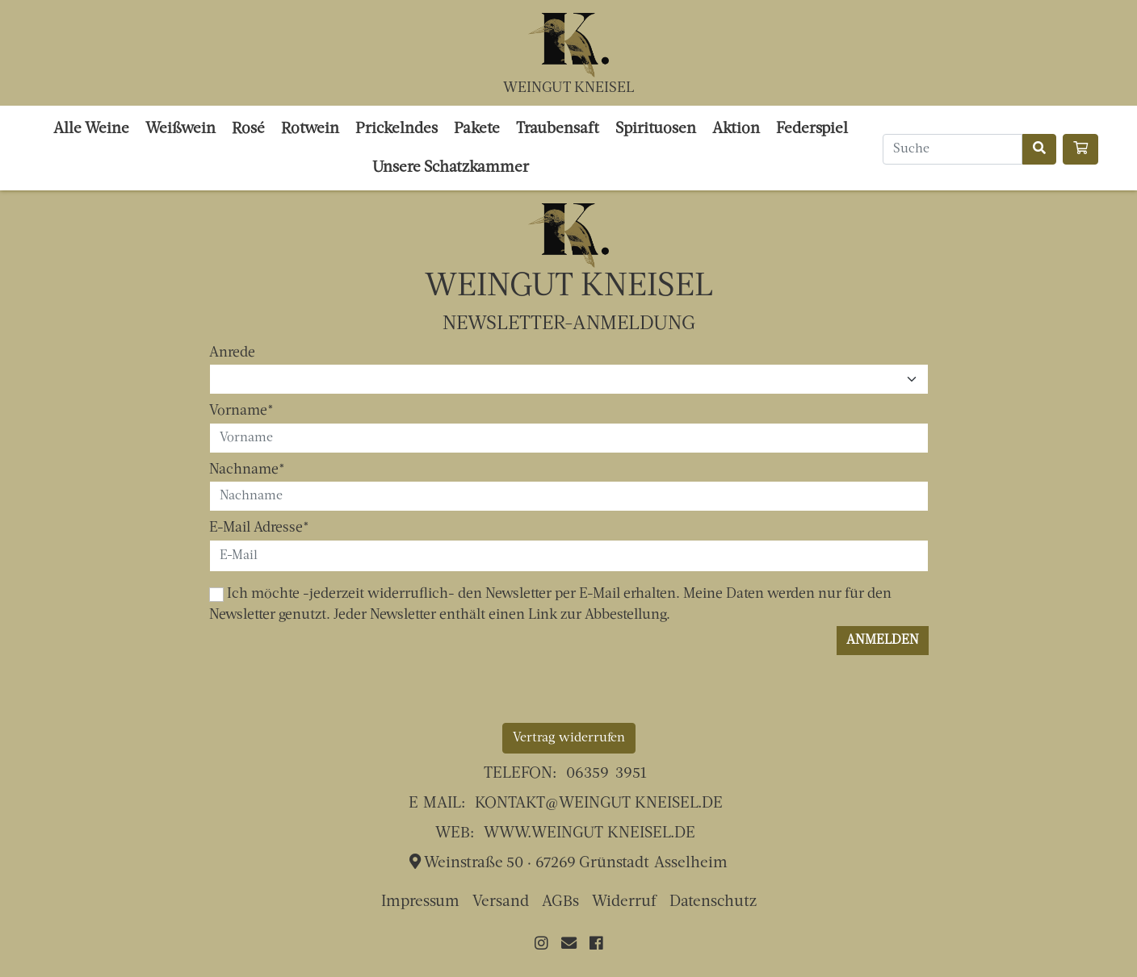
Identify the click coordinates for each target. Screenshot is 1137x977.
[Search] (952, 149)
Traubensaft (557, 129)
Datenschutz (713, 902)
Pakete (477, 129)
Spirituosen (655, 129)
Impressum (420, 902)
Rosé (248, 129)
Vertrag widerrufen (569, 738)
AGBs (560, 902)
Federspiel (812, 129)
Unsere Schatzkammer (450, 168)
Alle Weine (91, 129)
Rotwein (310, 129)
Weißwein (180, 129)
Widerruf (624, 902)
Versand (500, 902)
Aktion (736, 129)
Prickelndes (396, 129)
